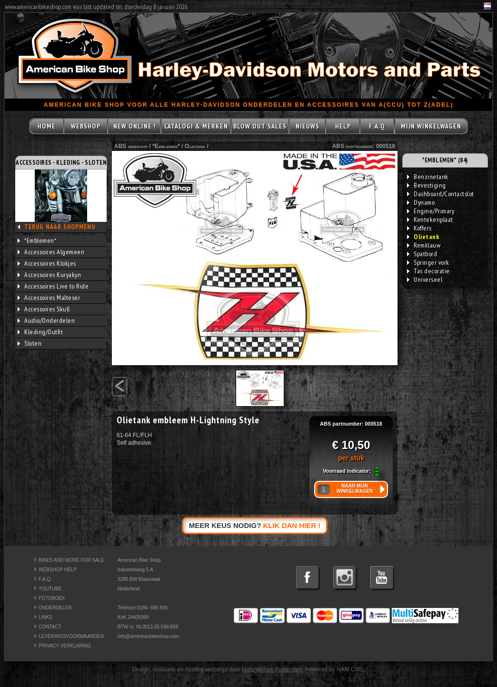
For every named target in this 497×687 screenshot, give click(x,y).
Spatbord (422, 253)
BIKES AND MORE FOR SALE (71, 560)
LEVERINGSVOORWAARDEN (71, 636)
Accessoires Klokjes (47, 263)
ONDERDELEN (55, 607)
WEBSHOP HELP (58, 569)
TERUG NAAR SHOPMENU (59, 227)
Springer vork (428, 262)
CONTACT (50, 626)
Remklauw (423, 245)
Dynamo (421, 202)
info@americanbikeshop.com (148, 636)
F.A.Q (377, 126)
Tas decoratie (428, 271)
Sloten (29, 343)
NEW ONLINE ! (134, 126)
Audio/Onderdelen (46, 320)
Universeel (424, 279)
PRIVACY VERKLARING (65, 645)
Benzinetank (427, 176)
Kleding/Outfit (40, 332)
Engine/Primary (430, 211)
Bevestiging (426, 185)
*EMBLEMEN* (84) (445, 160)
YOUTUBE (50, 588)
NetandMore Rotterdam (271, 669)
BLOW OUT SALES (260, 126)
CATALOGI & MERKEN (196, 126)
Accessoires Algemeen (51, 252)
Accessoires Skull (44, 309)
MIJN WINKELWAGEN (431, 126)
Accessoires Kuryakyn (49, 274)
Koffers (419, 228)
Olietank (195, 146)
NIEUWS (307, 126)
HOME (47, 126)
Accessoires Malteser (49, 297)
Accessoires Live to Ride (53, 286)
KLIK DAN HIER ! (292, 525)
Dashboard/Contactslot (440, 193)
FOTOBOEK (52, 598)
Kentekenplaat (430, 219)
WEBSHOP (85, 126)
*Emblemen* (37, 240)
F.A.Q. (45, 579)
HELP (343, 126)
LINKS (45, 617)
